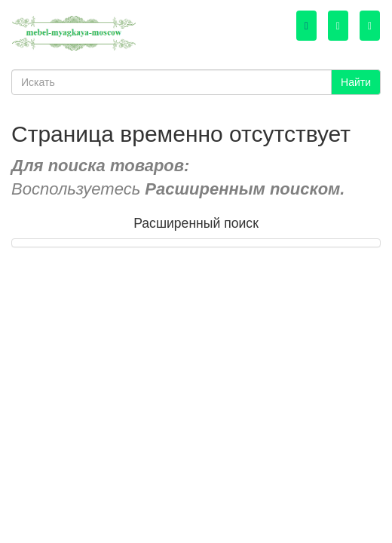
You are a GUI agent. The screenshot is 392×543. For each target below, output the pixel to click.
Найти (356, 82)
